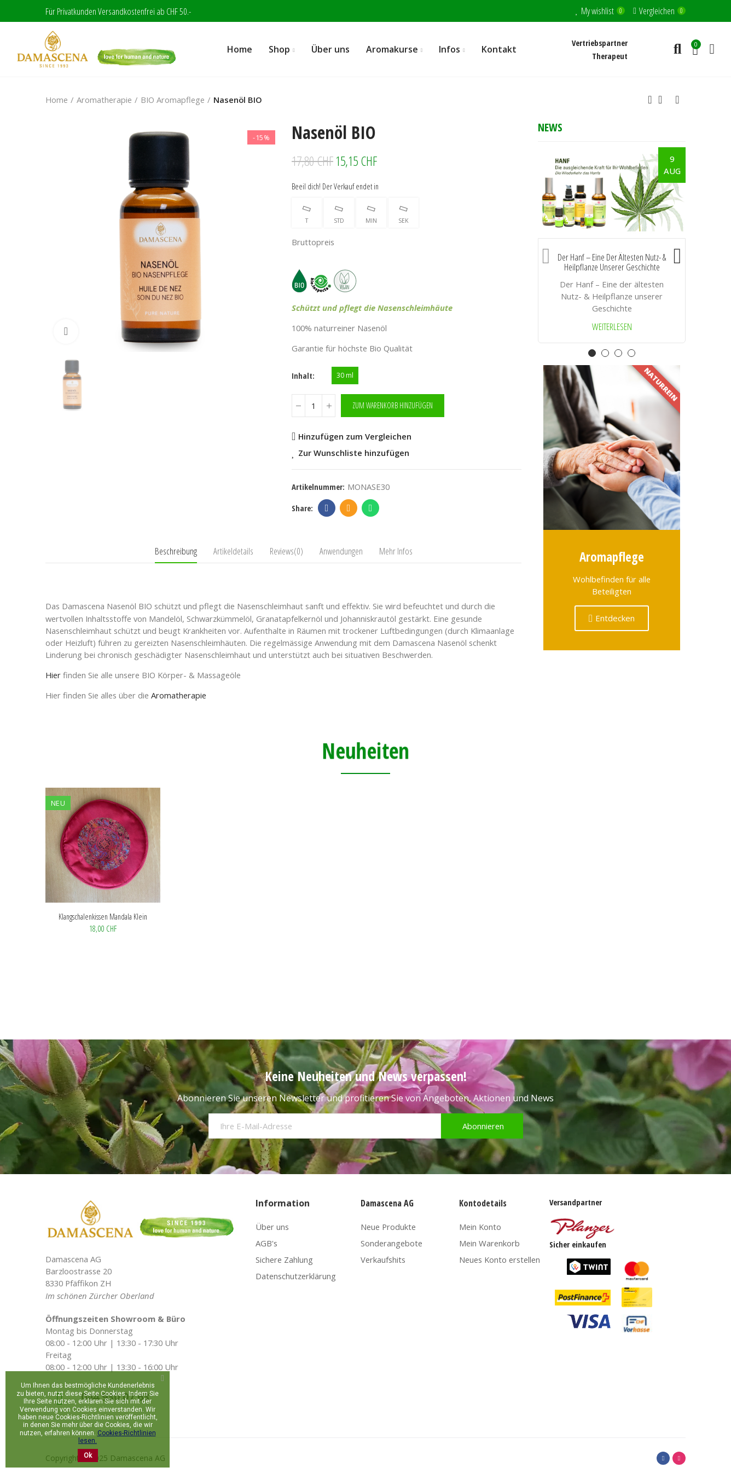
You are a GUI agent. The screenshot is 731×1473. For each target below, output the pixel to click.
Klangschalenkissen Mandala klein (103, 916)
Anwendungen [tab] (341, 551)
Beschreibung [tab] (176, 551)
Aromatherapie (178, 695)
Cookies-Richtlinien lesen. (117, 1437)
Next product (677, 99)
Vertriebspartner (600, 42)
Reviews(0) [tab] (286, 551)
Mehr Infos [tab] (396, 551)
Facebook (327, 508)
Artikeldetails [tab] (233, 551)
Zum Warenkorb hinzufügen (392, 405)
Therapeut (610, 55)
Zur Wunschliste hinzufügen (353, 452)
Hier (53, 674)
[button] (546, 253)
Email (349, 508)
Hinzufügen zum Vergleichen (354, 436)
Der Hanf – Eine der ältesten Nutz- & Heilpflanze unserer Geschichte (612, 262)
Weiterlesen (612, 327)
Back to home (663, 99)
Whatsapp (371, 508)
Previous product (650, 99)
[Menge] (313, 405)
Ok (88, 1455)
